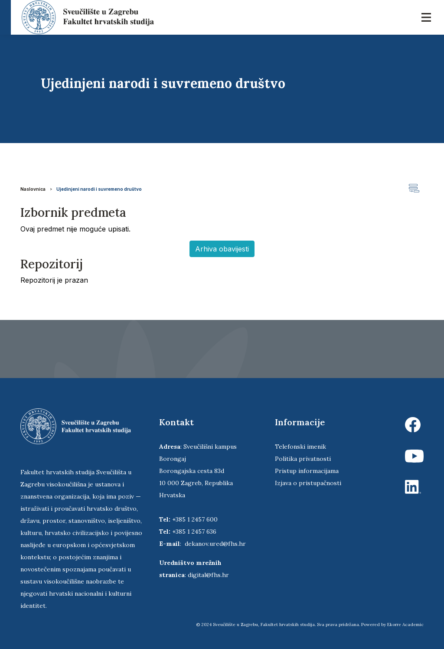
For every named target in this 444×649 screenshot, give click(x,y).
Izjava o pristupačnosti (308, 483)
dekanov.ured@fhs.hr (215, 544)
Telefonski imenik (300, 446)
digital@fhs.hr (208, 575)
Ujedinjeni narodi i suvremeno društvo (99, 189)
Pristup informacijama (307, 471)
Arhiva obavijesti (222, 249)
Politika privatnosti (303, 459)
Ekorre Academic (405, 624)
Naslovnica (33, 189)
